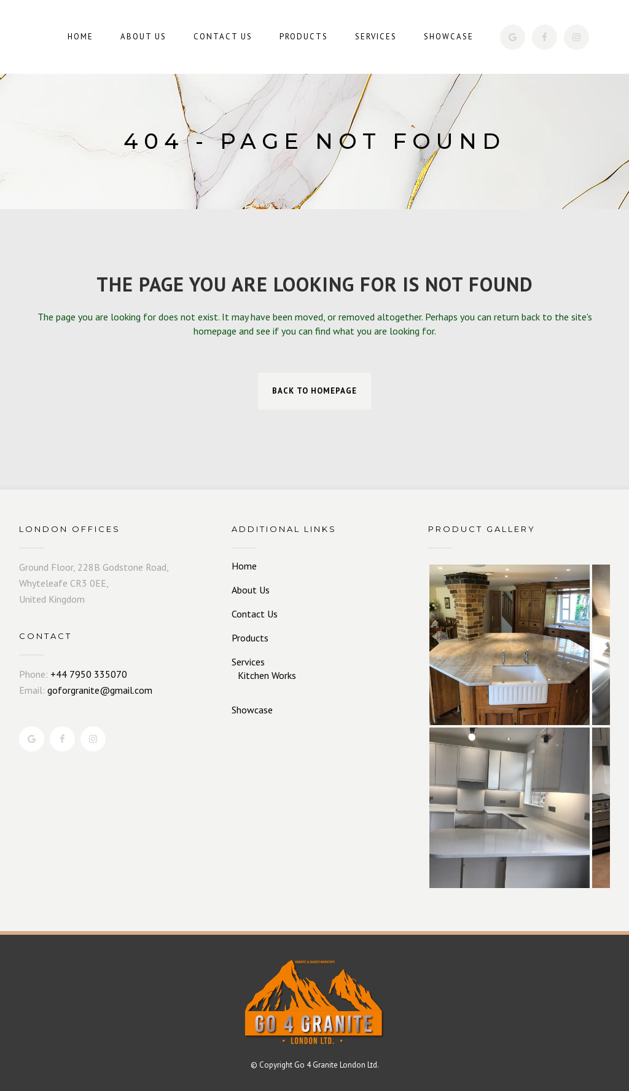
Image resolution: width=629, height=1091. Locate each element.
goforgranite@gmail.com (99, 690)
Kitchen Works (267, 675)
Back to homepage (314, 391)
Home (244, 566)
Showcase (252, 710)
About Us (251, 590)
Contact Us (255, 614)
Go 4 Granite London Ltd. (336, 1065)
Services (248, 662)
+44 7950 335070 (88, 674)
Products (250, 638)
